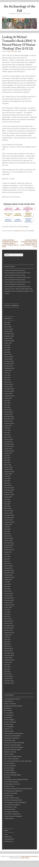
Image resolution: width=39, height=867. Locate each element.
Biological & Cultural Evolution (13, 706)
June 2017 (7, 556)
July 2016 (7, 582)
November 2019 (9, 490)
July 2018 (7, 527)
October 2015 (8, 602)
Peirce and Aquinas (10, 765)
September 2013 (9, 660)
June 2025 (7, 347)
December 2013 (9, 653)
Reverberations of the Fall (12, 784)
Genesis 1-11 (8, 729)
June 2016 (7, 584)
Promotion (7, 777)
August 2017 (8, 552)
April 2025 (7, 352)
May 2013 (7, 669)
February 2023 (8, 412)
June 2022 (7, 430)
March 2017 (7, 563)
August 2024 (8, 370)
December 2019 (9, 487)
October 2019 (8, 492)
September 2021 (9, 451)
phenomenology (9, 768)
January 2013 (8, 678)
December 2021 (9, 444)
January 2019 (8, 513)
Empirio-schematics (10, 722)
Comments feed (9, 839)
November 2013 (9, 655)
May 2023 (7, 405)
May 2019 (7, 504)
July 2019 (7, 499)
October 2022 (8, 421)
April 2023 (7, 407)
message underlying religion (12, 749)
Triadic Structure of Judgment (13, 816)
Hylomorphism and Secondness (13, 733)
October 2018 (8, 520)
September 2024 (9, 368)
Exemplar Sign (8, 724)
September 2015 (9, 605)
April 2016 (7, 589)
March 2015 (7, 618)
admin (19, 51)
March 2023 (7, 409)
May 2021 (7, 460)
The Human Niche (9, 809)
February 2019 (8, 510)
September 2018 (9, 522)
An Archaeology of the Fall (19, 8)
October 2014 (8, 630)
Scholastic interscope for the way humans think (18, 788)
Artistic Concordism (10, 703)
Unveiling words (9, 818)
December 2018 (9, 515)
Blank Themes (25, 858)
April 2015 (7, 616)
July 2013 (7, 664)
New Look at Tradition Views (12, 756)
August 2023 (8, 398)
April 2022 (7, 435)
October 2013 (8, 658)
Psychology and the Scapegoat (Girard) (16, 779)
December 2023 (9, 389)
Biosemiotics (8, 708)
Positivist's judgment (10, 772)
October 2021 (8, 448)
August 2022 (8, 425)
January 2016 (8, 595)
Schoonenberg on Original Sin (13, 791)
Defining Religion (9, 719)
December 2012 (9, 681)
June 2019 (7, 501)
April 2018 (7, 533)
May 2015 (7, 614)
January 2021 (8, 467)
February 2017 (8, 566)
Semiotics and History (10, 793)
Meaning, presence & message (13, 747)
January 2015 (8, 623)
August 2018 (8, 524)
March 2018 (7, 536)
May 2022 (7, 432)
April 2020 (7, 483)
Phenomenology (9, 770)
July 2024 (7, 373)
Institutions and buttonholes (12, 736)
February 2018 (8, 538)
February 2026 (8, 329)
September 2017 (9, 550)
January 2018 (8, 540)
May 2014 (7, 641)
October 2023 (8, 393)
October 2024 (8, 366)
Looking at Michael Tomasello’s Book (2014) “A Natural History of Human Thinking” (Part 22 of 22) (10, 243)
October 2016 (8, 575)
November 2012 (9, 683)
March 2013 (7, 674)
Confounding (8, 717)
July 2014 (7, 637)
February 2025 (8, 357)
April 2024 (7, 379)
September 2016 (9, 577)
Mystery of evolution (10, 752)
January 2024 (8, 386)
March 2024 (7, 382)
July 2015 (7, 609)
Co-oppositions (8, 713)
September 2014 (9, 632)
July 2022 (7, 428)
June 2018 (7, 529)
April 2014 (7, 644)
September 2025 (9, 340)
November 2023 (9, 391)
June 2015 (7, 612)
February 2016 (8, 593)
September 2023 (9, 396)
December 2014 (9, 625)
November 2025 (9, 336)
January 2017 (8, 568)
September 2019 (9, 494)
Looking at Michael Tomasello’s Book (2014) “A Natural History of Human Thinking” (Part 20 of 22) (28, 243)
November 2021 (9, 446)
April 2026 (7, 324)
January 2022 (8, 442)
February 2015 (8, 621)
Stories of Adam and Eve (11, 798)
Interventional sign (9, 740)
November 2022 (9, 419)
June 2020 (7, 478)
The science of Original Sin (12, 814)
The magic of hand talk (11, 811)
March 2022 (7, 437)
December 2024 (9, 361)
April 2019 (7, 506)
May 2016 (7, 586)
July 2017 (7, 554)
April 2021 (7, 462)
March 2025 (7, 354)
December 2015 (9, 598)
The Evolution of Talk (10, 807)
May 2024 (7, 377)
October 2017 (8, 547)
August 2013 (8, 662)
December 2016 (9, 570)
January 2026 (8, 331)
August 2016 (8, 579)
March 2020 (7, 485)
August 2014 (8, 635)
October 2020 (8, 469)
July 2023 (7, 400)
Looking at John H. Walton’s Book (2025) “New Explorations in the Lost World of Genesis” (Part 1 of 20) (18, 291)
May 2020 (7, 481)
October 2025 (8, 338)
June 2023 (7, 402)
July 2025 (7, 345)
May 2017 (7, 559)
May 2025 (7, 350)
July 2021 (7, 455)
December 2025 (9, 334)
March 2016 (7, 591)
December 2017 (9, 543)
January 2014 (8, 651)
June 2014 (7, 639)
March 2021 (7, 465)
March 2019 (7, 508)
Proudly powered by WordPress (29, 856)
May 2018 (7, 531)
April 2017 (7, 561)
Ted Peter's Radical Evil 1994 (13, 800)
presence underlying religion (12, 775)
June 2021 (7, 458)
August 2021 (8, 453)
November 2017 (9, 545)
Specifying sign (8, 795)
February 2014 (8, 648)
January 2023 (8, 414)
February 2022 (8, 439)
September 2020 (9, 471)
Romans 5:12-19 (9, 786)
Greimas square (9, 731)
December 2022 (9, 416)
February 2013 (8, 676)
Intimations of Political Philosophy (14, 742)
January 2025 (8, 359)
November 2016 (9, 573)
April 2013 (7, 671)
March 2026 (7, 327)
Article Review (8, 701)
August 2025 (8, 343)
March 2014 (7, 646)
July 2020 (7, 476)
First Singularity (9, 726)
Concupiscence (8, 715)
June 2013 (7, 667)
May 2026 (7, 322)
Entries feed (7, 837)
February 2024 (8, 384)
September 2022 (9, 423)
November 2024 (9, 363)
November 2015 (9, 600)
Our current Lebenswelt (11, 759)
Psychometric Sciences (11, 782)
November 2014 (9, 628)
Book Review (18, 230)
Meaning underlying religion (12, 745)
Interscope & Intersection (11, 738)
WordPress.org (8, 841)
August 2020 (8, 474)
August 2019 (8, 497)
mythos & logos (8, 754)
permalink (31, 230)
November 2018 (9, 517)
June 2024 (7, 375)
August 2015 (8, 607)
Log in (6, 834)
